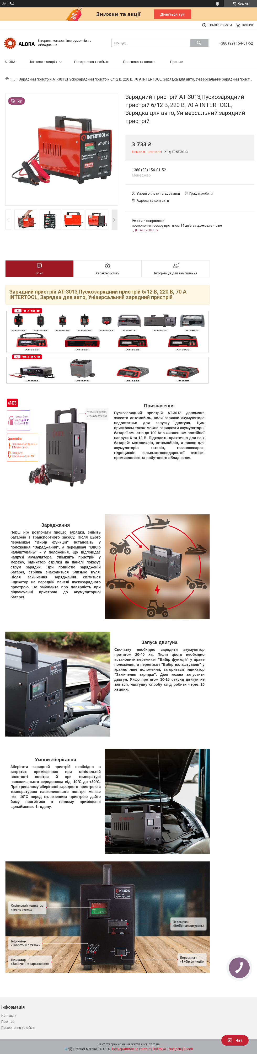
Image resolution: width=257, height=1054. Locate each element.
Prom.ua (154, 1044)
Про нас (176, 62)
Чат (235, 1040)
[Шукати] (199, 43)
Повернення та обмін (91, 62)
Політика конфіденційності (173, 1049)
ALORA (9, 62)
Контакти (9, 1016)
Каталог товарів (43, 62)
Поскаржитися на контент (131, 1049)
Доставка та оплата (139, 62)
